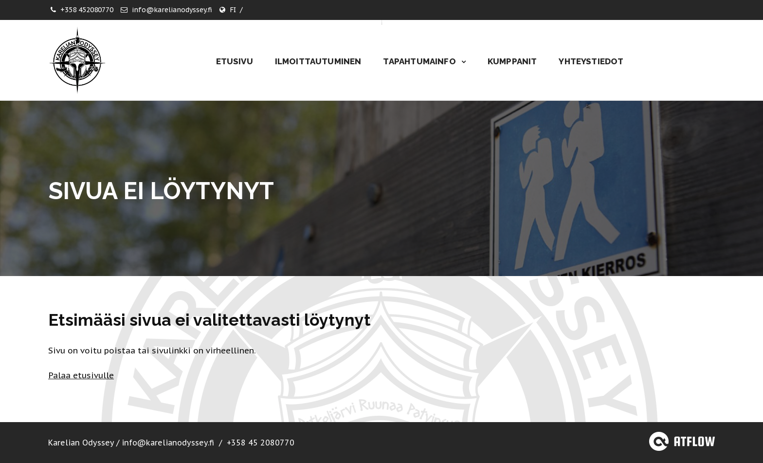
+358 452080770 (86, 9)
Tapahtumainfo (420, 61)
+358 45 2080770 (260, 442)
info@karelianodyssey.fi (172, 9)
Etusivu (234, 61)
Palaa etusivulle (81, 375)
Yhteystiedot (591, 61)
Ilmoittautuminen (318, 61)
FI (233, 9)
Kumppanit (512, 61)
